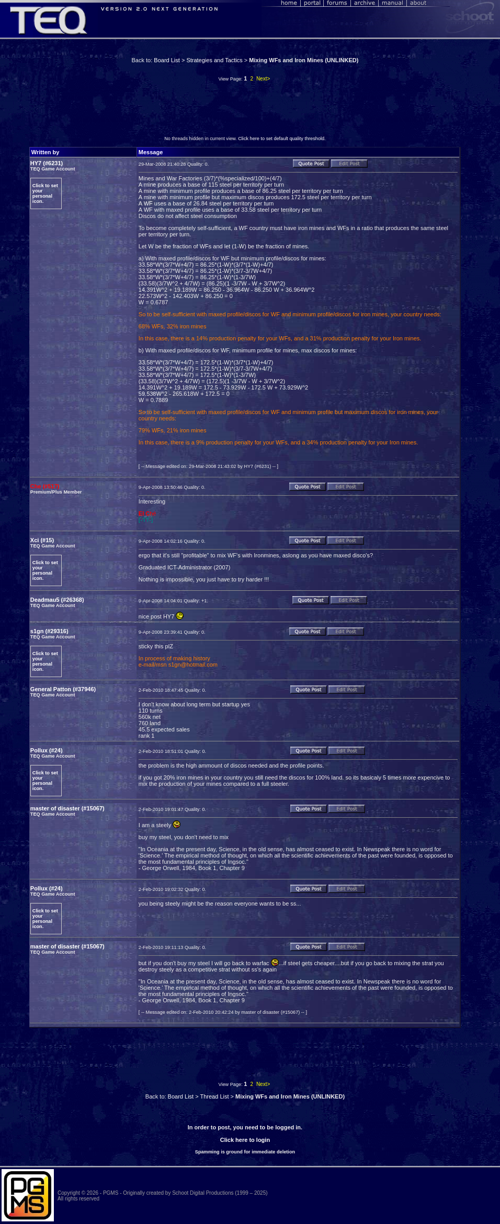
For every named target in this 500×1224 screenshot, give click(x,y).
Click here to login (245, 1140)
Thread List (214, 1096)
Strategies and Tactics (214, 60)
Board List (167, 60)
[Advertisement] (244, 111)
